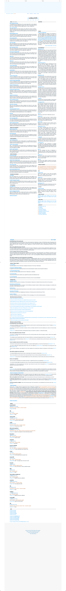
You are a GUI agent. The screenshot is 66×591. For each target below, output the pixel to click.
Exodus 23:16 (40, 116)
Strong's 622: (12, 431)
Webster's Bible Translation (14, 122)
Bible (6, 13)
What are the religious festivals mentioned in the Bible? (20, 320)
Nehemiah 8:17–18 (51, 343)
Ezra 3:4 (39, 149)
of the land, (54, 37)
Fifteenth (48, 195)
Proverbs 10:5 (52, 337)
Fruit (53, 195)
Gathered (39, 196)
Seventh (55, 196)
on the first (49, 39)
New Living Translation (13, 27)
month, (39, 37)
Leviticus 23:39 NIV (13, 510)
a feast (46, 38)
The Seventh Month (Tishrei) (15, 270)
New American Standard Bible (14, 51)
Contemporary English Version (14, 89)
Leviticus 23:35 (44, 353)
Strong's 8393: (12, 437)
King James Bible (12, 42)
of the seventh (54, 36)
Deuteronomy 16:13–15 (14, 335)
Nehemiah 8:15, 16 (42, 392)
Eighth (43, 195)
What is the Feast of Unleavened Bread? (17, 315)
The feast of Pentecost (42, 210)
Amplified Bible (12, 70)
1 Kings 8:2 (39, 98)
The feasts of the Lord (42, 206)
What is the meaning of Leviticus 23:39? (16, 298)
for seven (52, 38)
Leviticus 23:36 (45, 360)
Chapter (54, 239)
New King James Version (14, 47)
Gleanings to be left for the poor (44, 211)
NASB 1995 (11, 56)
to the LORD (49, 38)
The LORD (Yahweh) (13, 276)
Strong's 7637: (12, 420)
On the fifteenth (47, 36)
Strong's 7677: (12, 495)
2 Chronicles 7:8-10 (41, 102)
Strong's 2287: (12, 449)
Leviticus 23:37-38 (48, 374)
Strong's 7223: (12, 483)
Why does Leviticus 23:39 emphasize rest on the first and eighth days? (21, 311)
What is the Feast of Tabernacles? (16, 314)
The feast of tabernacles (43, 214)
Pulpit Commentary (13, 385)
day (50, 36)
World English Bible (13, 133)
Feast (45, 195)
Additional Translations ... (14, 195)
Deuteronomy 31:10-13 (41, 126)
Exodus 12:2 (12, 328)
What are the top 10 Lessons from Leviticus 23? (18, 312)
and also (54, 39)
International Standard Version (14, 108)
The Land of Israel (13, 273)
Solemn (39, 197)
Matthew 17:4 (40, 154)
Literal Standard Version (13, 139)
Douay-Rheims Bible (13, 155)
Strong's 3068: (12, 460)
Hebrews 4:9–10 (13, 356)
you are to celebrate (41, 38)
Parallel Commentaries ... (14, 400)
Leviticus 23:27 (23, 326)
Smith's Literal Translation (14, 149)
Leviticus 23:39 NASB (13, 513)
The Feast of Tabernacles (42, 32)
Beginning (39, 195)
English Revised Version (14, 95)
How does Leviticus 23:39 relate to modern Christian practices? (20, 309)
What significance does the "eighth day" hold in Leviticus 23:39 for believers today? (23, 301)
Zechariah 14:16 (14, 346)
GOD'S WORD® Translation (14, 99)
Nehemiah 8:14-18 (41, 49)
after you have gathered (44, 37)
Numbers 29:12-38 (41, 75)
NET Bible (11, 113)
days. (55, 38)
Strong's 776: (12, 443)
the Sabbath (40, 207)
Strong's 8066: (12, 501)
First (51, 195)
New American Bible (13, 164)
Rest (47, 196)
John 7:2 (39, 113)
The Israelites (12, 264)
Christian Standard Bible (13, 75)
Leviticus (9, 13)
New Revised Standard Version (15, 169)
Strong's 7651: (12, 466)
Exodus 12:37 (51, 397)
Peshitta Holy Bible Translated (14, 180)
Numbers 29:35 (49, 362)
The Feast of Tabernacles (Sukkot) (15, 267)
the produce (50, 37)
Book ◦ (52, 239)
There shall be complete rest (42, 39)
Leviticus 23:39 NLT (13, 511)
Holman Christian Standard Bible (15, 80)
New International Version (14, 23)
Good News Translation (13, 104)
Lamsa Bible (12, 175)
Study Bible (12, 239)
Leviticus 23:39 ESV (13, 512)
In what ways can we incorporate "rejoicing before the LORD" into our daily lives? (23, 304)
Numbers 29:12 (12, 330)
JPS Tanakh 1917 (12, 186)
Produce (44, 196)
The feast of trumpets (42, 212)
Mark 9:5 (39, 159)
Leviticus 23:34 (40, 172)
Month (42, 196)
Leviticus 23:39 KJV (13, 514)
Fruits (55, 195)
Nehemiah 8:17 (52, 395)
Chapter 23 (12, 13)
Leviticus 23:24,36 (41, 188)
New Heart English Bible (14, 118)
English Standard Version (14, 33)
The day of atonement (42, 213)
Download (54, 45)
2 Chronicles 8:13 (40, 142)
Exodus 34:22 (40, 121)
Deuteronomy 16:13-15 (41, 62)
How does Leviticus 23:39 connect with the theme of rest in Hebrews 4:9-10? (22, 303)
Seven (52, 196)
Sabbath (49, 196)
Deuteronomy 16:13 (41, 183)
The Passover (41, 208)
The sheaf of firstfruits (42, 209)
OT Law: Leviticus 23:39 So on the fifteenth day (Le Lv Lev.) (19, 521)
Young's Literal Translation (14, 144)
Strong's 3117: (12, 414)
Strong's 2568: (12, 408)
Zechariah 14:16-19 (41, 86)
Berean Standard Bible (48, 45)
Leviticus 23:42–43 (39, 345)
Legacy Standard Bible (13, 65)
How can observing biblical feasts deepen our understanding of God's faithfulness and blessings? (26, 306)
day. (42, 40)
